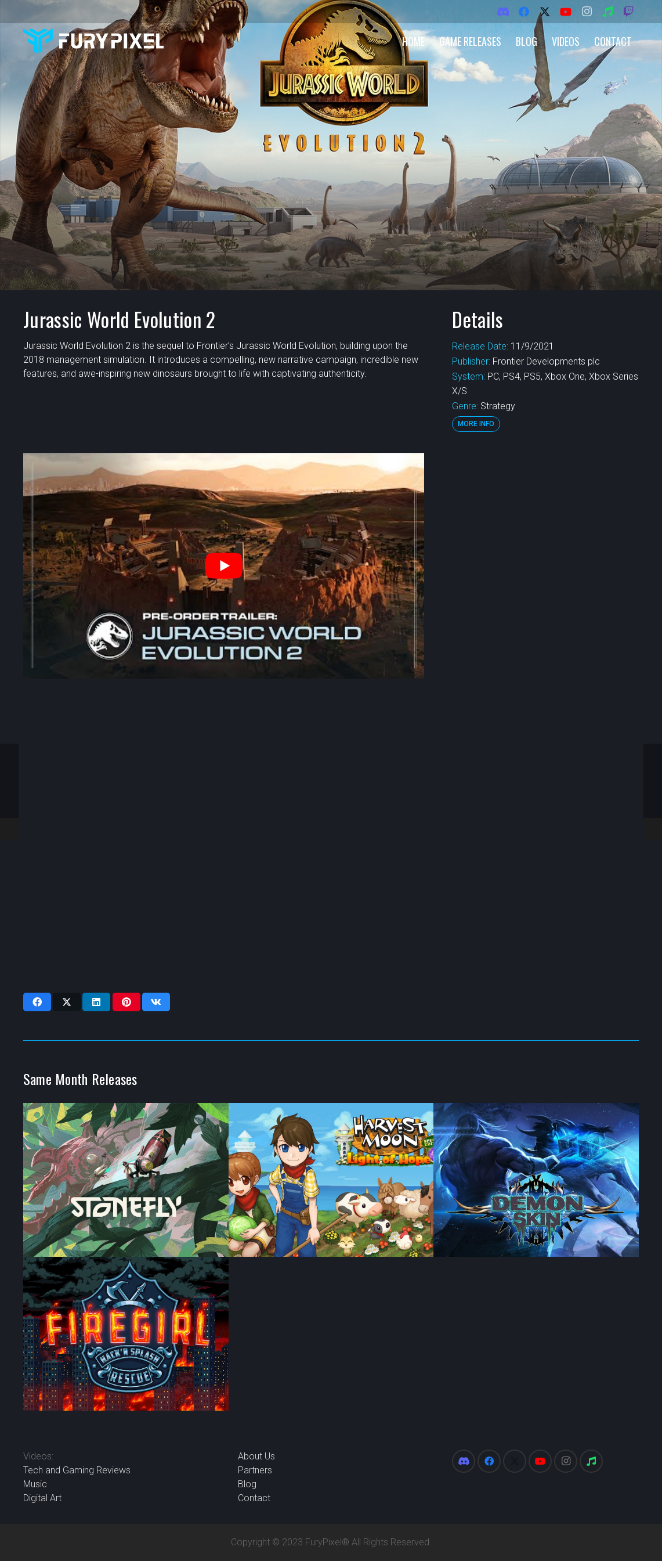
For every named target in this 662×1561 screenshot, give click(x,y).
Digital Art (42, 1498)
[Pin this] (126, 1002)
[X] (544, 11)
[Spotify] (607, 11)
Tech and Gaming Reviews (77, 1470)
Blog (247, 1484)
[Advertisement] (544, 627)
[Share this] (37, 1002)
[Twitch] (628, 11)
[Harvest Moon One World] (331, 1180)
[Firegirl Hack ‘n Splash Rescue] (126, 1334)
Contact (254, 1498)
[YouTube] (565, 11)
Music (35, 1484)
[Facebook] (523, 11)
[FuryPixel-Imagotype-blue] (93, 40)
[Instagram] (586, 11)
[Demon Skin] (536, 1180)
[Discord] (503, 11)
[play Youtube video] (223, 566)
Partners (255, 1470)
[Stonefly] (126, 1180)
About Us (256, 1456)
